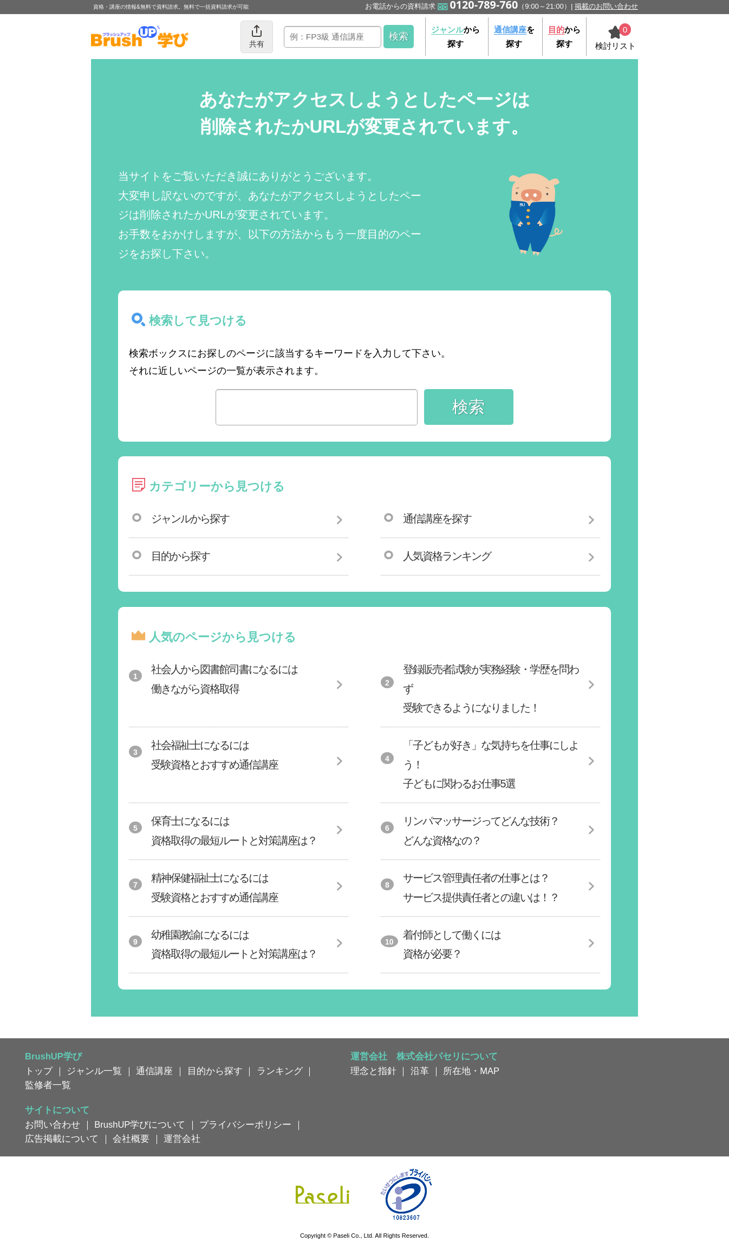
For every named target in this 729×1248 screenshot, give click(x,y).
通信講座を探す (437, 519)
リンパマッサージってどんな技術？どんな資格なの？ (481, 830)
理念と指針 (373, 1071)
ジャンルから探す (190, 519)
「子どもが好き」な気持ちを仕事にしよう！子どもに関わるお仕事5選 (490, 764)
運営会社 (182, 1138)
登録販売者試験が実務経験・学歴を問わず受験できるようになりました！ (490, 688)
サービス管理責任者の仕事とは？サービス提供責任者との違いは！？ (481, 887)
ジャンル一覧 (94, 1071)
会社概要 (131, 1138)
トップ (39, 1071)
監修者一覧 (48, 1085)
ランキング (280, 1071)
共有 (257, 36)
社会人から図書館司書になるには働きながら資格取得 (224, 679)
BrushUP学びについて (139, 1124)
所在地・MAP (471, 1071)
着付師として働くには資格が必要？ (451, 944)
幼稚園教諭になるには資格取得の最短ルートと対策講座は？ (234, 944)
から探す (455, 36)
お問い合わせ (52, 1124)
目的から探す (180, 556)
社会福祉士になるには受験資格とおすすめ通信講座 (214, 755)
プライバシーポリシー (245, 1124)
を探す (514, 36)
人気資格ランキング (447, 556)
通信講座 (154, 1071)
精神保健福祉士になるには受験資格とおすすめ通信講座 (214, 887)
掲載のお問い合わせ (606, 6)
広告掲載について (62, 1138)
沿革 (420, 1071)
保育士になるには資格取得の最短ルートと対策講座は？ (234, 830)
